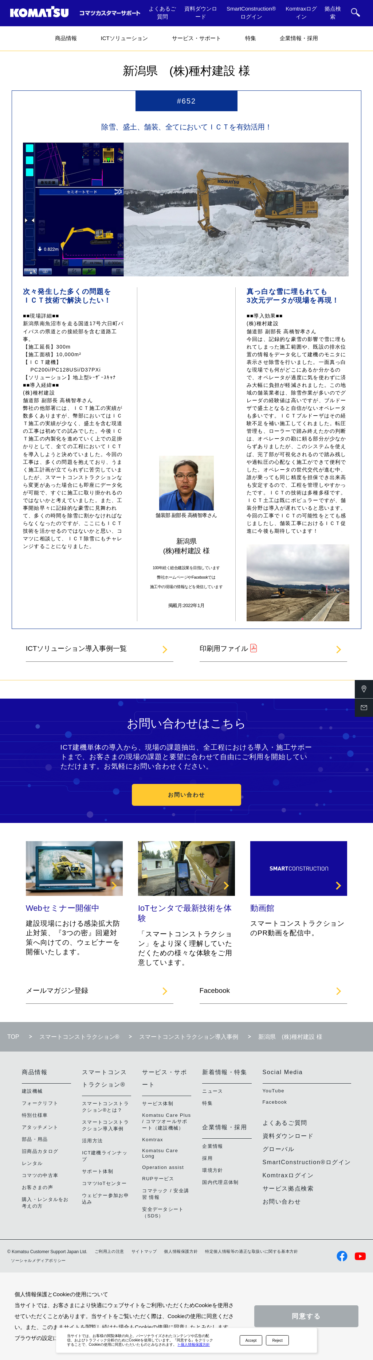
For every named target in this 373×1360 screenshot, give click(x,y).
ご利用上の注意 (109, 1251)
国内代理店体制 (220, 1182)
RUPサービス (158, 1178)
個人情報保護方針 (181, 1251)
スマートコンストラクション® (79, 1037)
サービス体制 (157, 1103)
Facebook (215, 990)
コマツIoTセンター (104, 1183)
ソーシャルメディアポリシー (38, 1260)
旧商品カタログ (40, 1151)
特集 (250, 38)
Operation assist (163, 1167)
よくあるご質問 (162, 12)
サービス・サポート (196, 38)
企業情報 (212, 1146)
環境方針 (212, 1170)
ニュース (212, 1091)
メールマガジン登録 (57, 990)
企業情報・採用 (299, 38)
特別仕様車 (35, 1115)
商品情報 (66, 38)
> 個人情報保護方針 (194, 1344)
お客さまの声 (37, 1187)
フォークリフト (40, 1103)
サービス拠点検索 (288, 1188)
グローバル (279, 1149)
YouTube (273, 1090)
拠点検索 (333, 12)
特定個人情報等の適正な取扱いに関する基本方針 (251, 1251)
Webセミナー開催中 (62, 908)
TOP (13, 1037)
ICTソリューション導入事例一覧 (76, 648)
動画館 (262, 908)
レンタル (32, 1163)
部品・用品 (35, 1139)
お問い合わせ (186, 795)
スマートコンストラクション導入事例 (188, 1037)
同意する (306, 1316)
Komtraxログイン (301, 12)
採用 (207, 1158)
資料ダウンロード (200, 12)
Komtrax (152, 1139)
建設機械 (32, 1091)
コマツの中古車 (40, 1175)
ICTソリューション (124, 38)
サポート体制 (97, 1171)
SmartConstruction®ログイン (251, 12)
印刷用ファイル (224, 648)
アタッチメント (40, 1127)
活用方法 (92, 1140)
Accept (251, 1340)
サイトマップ (144, 1251)
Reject (277, 1340)
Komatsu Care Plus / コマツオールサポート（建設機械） (166, 1121)
